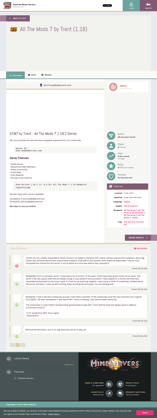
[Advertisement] (54, 51)
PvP (125, 224)
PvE (125, 222)
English (127, 201)
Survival (140, 222)
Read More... (69, 364)
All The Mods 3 (138, 212)
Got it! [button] (144, 413)
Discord (131, 222)
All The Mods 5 (130, 215)
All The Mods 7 (130, 210)
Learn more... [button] (54, 414)
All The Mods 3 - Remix (134, 216)
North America (130, 206)
